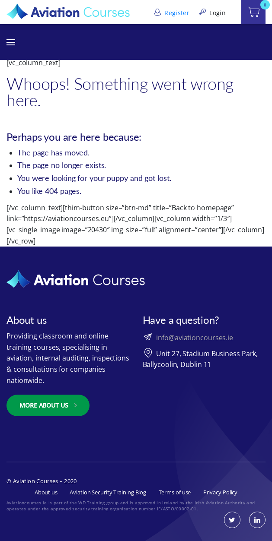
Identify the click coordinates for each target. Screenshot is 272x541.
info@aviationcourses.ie (194, 337)
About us (46, 492)
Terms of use (175, 492)
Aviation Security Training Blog (108, 492)
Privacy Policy (220, 492)
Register (170, 13)
